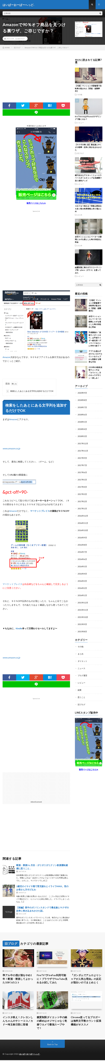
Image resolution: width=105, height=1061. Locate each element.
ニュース (81, 664)
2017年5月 (82, 479)
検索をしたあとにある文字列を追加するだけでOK (29, 391)
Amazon (6, 357)
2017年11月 (83, 450)
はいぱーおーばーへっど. (29, 1055)
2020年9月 (82, 393)
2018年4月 (82, 429)
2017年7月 (82, 464)
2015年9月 (82, 621)
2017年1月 (82, 507)
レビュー (80, 123)
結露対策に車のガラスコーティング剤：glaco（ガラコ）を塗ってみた (88, 270)
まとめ (79, 215)
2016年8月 (82, 543)
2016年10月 (83, 528)
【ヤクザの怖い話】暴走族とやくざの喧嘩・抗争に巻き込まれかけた (88, 147)
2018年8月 (82, 400)
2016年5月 (82, 564)
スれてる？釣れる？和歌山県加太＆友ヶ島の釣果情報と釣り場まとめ (88, 209)
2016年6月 (82, 557)
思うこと (81, 693)
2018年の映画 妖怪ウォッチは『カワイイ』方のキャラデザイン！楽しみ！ (95, 373)
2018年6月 (82, 414)
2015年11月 (83, 607)
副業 (79, 686)
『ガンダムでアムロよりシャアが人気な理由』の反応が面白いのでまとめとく (86, 979)
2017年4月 (82, 486)
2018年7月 (82, 407)
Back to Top (52, 1045)
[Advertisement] (36, 81)
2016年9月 (82, 535)
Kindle (19, 628)
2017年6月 (82, 471)
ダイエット (82, 657)
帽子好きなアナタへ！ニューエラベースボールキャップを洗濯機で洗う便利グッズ (88, 178)
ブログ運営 (82, 671)
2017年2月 (82, 500)
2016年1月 (82, 592)
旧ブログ (21, 39)
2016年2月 (82, 585)
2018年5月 (82, 422)
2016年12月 (83, 514)
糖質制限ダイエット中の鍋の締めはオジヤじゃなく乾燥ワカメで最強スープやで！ (52, 1023)
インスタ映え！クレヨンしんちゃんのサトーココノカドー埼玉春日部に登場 (18, 1021)
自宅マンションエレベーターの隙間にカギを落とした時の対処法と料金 (88, 239)
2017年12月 (83, 443)
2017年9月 (82, 457)
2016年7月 (82, 550)
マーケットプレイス (40, 511)
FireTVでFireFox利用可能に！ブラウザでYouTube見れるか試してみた (52, 979)
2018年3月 (82, 436)
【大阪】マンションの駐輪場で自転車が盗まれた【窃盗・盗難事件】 (88, 89)
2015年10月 (83, 614)
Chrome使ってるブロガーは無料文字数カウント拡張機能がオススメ (86, 1021)
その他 (79, 95)
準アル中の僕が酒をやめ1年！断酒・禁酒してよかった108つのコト (18, 979)
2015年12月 (83, 600)
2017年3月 (82, 493)
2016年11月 (83, 521)
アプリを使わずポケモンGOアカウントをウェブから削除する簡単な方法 (95, 356)
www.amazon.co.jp (11, 449)
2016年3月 (82, 578)
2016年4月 (82, 571)
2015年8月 (82, 628)
